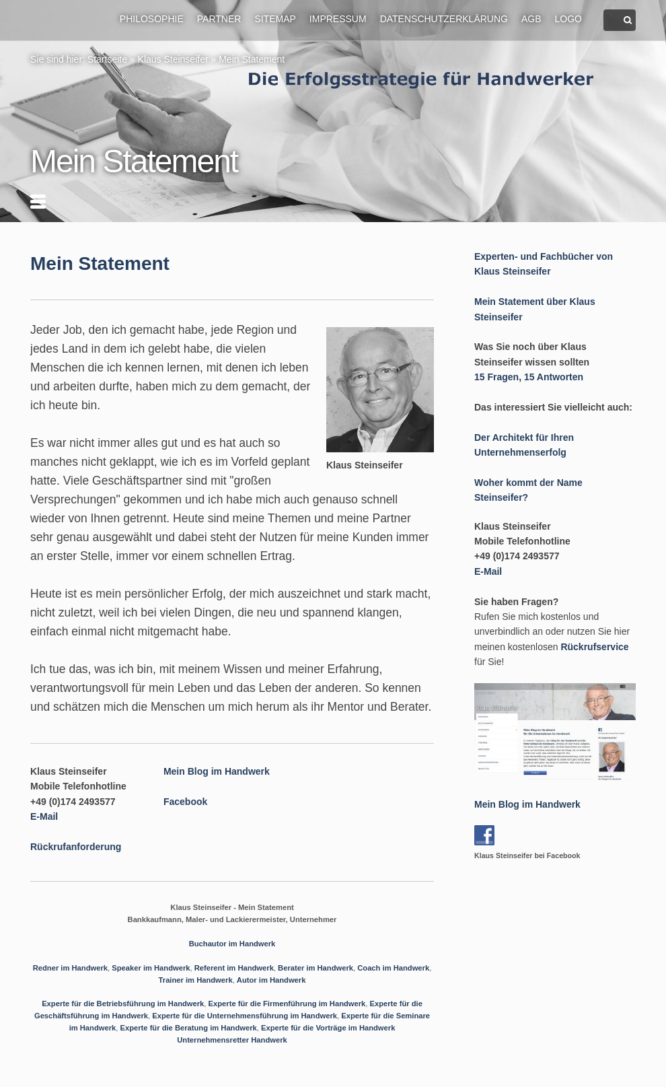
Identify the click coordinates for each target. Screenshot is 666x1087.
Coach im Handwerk (393, 968)
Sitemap (274, 18)
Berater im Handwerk (315, 968)
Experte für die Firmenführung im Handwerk (287, 1004)
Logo (568, 18)
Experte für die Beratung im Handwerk (188, 1028)
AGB (531, 18)
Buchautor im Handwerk (232, 944)
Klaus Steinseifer (173, 59)
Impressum (338, 18)
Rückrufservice (594, 646)
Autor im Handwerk (271, 980)
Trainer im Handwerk (196, 980)
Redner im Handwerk (70, 968)
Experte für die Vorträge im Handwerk (328, 1028)
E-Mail (44, 816)
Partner (219, 18)
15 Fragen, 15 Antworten (528, 377)
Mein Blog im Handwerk (216, 771)
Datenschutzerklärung (444, 18)
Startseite (107, 59)
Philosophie (152, 18)
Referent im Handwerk (234, 968)
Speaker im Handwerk (151, 968)
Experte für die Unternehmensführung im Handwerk (244, 1016)
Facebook (185, 801)
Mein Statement (252, 59)
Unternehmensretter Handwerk (232, 1040)
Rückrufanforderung (75, 846)
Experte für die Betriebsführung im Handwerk (123, 1004)
